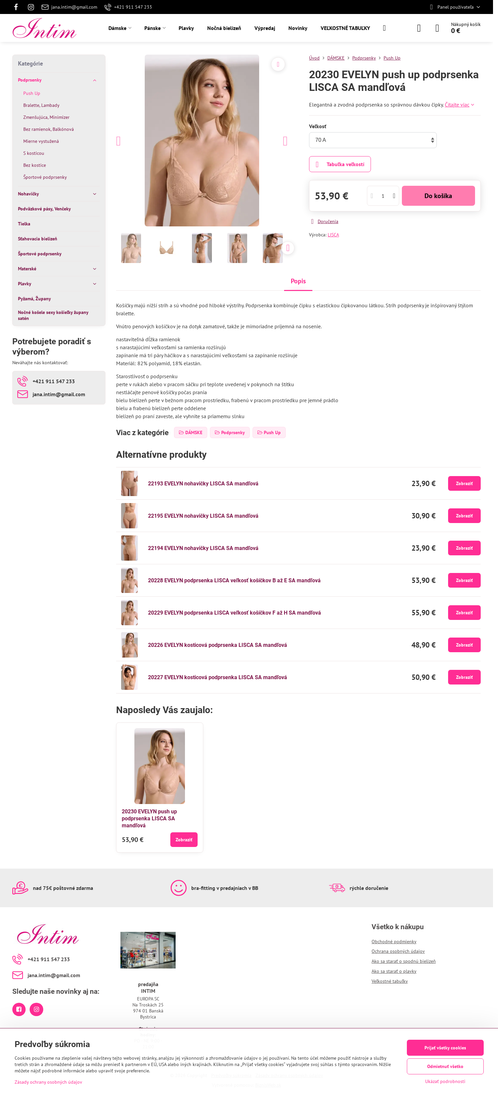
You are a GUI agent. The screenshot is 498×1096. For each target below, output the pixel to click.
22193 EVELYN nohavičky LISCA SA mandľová (203, 483)
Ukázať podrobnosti (445, 1081)
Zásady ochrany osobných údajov (48, 1082)
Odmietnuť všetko (445, 1066)
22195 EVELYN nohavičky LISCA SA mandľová (203, 516)
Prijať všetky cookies (445, 1048)
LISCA (333, 235)
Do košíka (438, 195)
